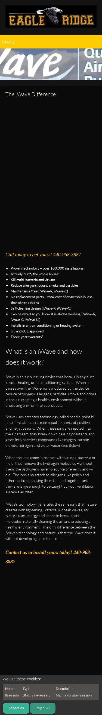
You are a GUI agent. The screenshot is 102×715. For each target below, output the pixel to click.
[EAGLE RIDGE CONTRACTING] (51, 18)
